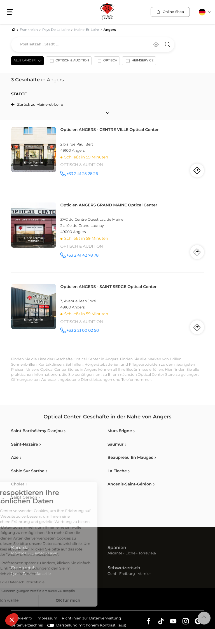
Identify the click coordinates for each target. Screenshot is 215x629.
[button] (11, 619)
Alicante (115, 553)
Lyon (15, 574)
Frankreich (23, 568)
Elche (130, 553)
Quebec (38, 553)
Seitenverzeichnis (27, 625)
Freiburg (127, 574)
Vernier (144, 574)
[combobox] (92, 44)
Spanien (117, 548)
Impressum (46, 619)
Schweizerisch (124, 568)
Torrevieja (147, 553)
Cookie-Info (21, 619)
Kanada (20, 548)
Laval (52, 553)
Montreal (19, 553)
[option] (69, 62)
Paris (27, 574)
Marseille (43, 574)
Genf (112, 574)
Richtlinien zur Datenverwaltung (91, 619)
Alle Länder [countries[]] (25, 60)
